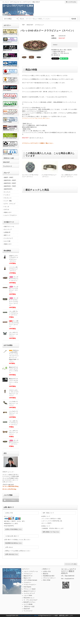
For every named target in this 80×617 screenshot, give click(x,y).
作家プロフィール (8, 226)
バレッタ (5, 206)
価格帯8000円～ (7, 189)
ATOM (48, 580)
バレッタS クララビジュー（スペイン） (13, 334)
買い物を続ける (55, 55)
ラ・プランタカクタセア (10, 136)
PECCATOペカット (10, 128)
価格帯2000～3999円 (9, 180)
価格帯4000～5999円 (9, 183)
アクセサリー (10, 72)
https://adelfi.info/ (69, 576)
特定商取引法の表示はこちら (13, 543)
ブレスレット (7, 198)
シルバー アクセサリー (9, 215)
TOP (23, 25)
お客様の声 (6, 232)
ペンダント (6, 195)
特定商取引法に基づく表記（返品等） (62, 49)
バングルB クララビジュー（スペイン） (13, 403)
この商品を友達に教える (58, 51)
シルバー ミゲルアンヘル (10, 32)
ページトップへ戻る (70, 564)
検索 (73, 19)
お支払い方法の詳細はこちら (13, 529)
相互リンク (6, 235)
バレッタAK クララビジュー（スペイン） (14, 442)
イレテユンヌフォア (10, 112)
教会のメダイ (10, 56)
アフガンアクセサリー (10, 80)
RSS (44, 580)
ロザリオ (5, 209)
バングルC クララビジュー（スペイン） (13, 413)
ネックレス (6, 192)
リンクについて (7, 238)
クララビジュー (39, 25)
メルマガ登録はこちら (11, 500)
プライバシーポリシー (49, 578)
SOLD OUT (30, 25)
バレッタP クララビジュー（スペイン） (13, 432)
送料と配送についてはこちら (51, 532)
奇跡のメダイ (7, 212)
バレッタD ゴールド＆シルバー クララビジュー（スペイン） (13, 301)
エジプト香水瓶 (10, 152)
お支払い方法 (47, 571)
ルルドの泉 (6, 241)
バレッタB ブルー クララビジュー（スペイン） (13, 313)
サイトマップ (7, 229)
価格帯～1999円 (7, 177)
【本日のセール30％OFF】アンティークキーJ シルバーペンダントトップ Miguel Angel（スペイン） (14, 356)
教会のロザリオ (10, 48)
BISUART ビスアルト (10, 144)
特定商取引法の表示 (48, 576)
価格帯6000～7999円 (9, 186)
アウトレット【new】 (10, 96)
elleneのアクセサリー (10, 104)
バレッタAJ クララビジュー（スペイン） (13, 278)
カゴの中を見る (71, 2)
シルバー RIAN (10, 120)
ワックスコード (7, 166)
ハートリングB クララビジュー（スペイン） (13, 268)
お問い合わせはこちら (11, 554)
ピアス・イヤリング (8, 203)
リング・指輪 (7, 201)
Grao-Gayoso (10, 88)
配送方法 (45, 573)
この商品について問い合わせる (60, 53)
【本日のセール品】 (8, 158)
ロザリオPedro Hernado (10, 64)
